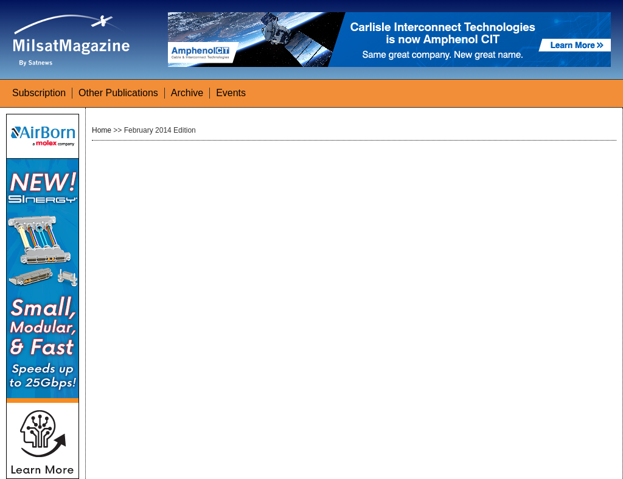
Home (101, 130)
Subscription (39, 93)
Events (231, 93)
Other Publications (118, 93)
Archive (187, 93)
